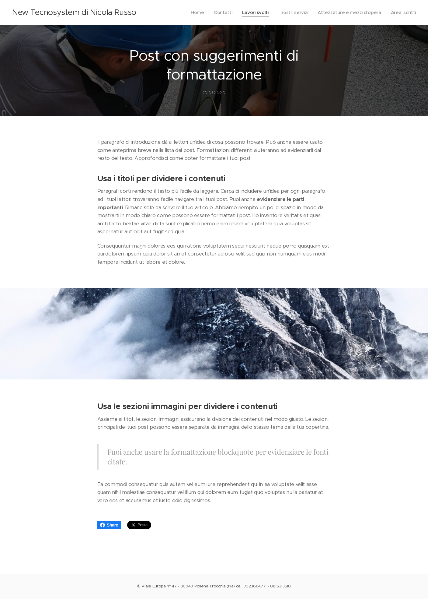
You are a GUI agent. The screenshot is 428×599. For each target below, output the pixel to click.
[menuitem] (192, 12)
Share (109, 525)
